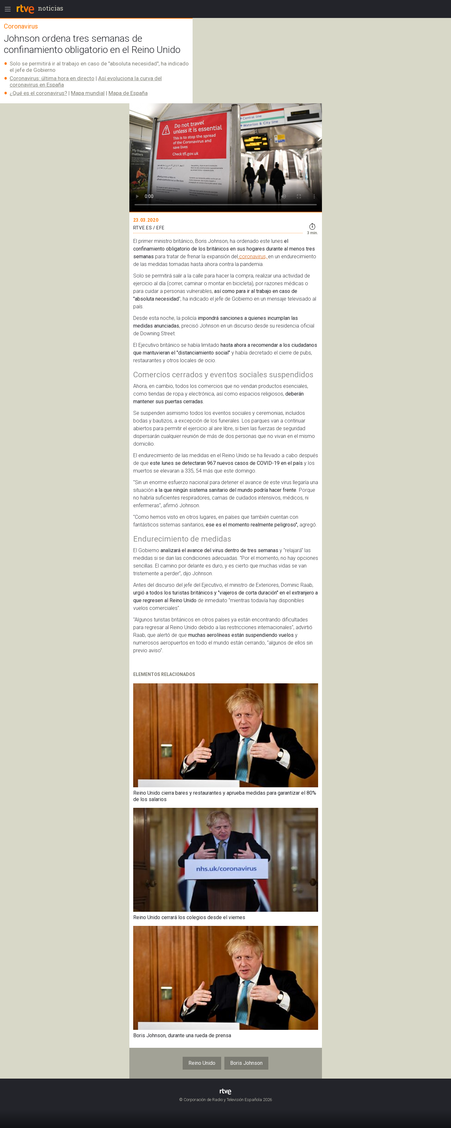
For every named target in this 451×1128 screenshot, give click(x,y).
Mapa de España (128, 93)
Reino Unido (201, 1063)
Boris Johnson (246, 1063)
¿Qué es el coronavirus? (38, 93)
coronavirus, (253, 256)
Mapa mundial (88, 93)
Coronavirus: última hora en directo (52, 78)
